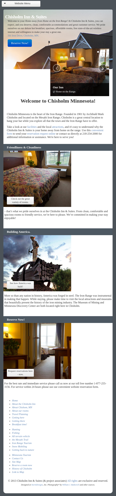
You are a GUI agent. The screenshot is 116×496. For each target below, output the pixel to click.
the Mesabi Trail (20, 439)
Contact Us (17, 458)
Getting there (18, 421)
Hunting (16, 429)
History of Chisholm (22, 468)
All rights (72, 480)
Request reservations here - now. (20, 373)
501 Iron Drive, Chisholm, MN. (23, 35)
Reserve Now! (19, 43)
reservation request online (41, 133)
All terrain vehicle (21, 436)
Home (15, 400)
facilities (32, 126)
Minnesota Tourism (21, 455)
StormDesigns (37, 485)
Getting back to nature (23, 450)
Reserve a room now (22, 465)
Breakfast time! (19, 424)
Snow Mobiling (19, 446)
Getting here (18, 417)
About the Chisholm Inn (23, 404)
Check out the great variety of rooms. (20, 201)
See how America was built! (20, 285)
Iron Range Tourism (22, 443)
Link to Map (18, 472)
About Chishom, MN (22, 407)
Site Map (16, 461)
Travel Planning (20, 414)
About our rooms (20, 410)
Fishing (16, 433)
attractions (57, 126)
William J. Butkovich (70, 485)
